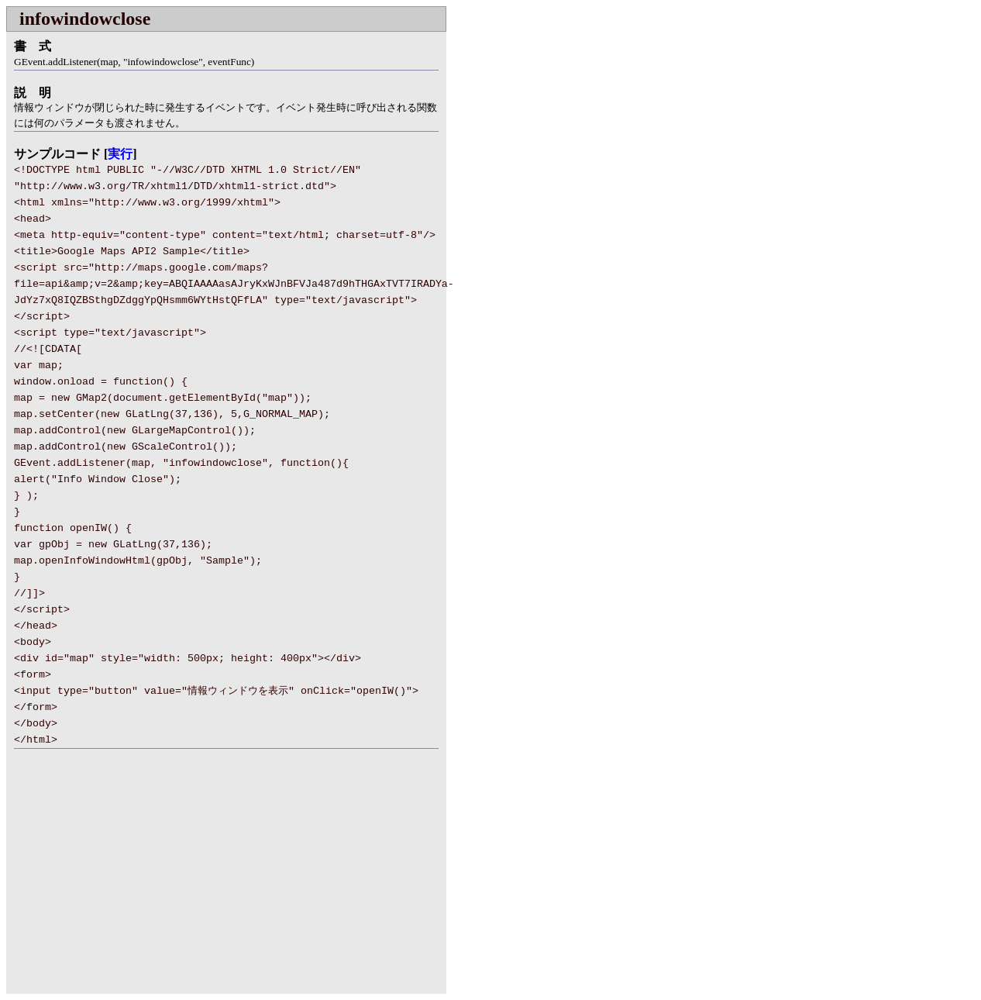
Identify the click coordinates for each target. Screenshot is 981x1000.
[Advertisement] (136, 880)
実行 (120, 153)
